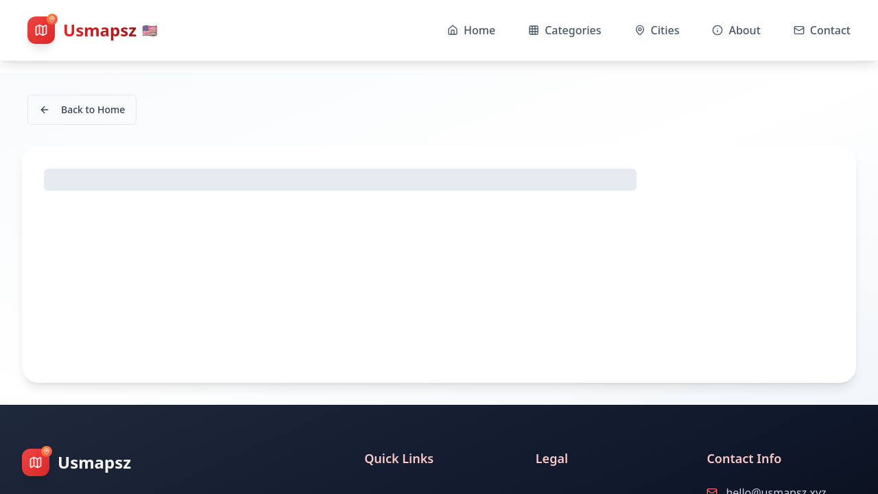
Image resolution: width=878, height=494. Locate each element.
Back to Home (82, 109)
